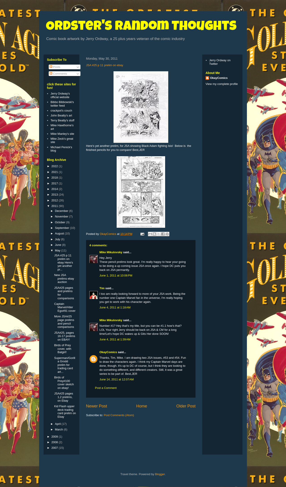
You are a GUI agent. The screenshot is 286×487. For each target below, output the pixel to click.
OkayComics (108, 352)
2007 (55, 447)
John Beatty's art (61, 115)
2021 (55, 172)
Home (141, 406)
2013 (55, 194)
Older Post (186, 406)
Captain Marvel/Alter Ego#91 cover (64, 307)
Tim (102, 288)
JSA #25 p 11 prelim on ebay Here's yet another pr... (63, 262)
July (58, 239)
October (60, 222)
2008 (55, 442)
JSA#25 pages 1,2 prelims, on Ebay (63, 397)
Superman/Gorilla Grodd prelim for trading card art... (64, 364)
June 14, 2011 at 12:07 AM (116, 379)
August (60, 233)
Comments (58, 73)
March (59, 429)
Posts (55, 67)
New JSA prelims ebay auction (64, 278)
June (58, 245)
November (62, 216)
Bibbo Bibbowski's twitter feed (62, 103)
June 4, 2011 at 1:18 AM (114, 307)
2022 (55, 166)
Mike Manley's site (62, 133)
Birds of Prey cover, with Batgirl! (62, 349)
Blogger (160, 474)
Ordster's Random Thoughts (141, 27)
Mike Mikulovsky (110, 252)
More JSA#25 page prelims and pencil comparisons (64, 322)
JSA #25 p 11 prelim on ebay (104, 65)
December (62, 211)
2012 (55, 200)
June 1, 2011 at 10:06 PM (115, 275)
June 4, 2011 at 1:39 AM (114, 339)
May (58, 250)
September (62, 228)
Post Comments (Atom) (119, 415)
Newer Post (96, 406)
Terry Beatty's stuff (62, 120)
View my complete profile (222, 84)
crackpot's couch (61, 110)
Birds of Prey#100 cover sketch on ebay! (64, 383)
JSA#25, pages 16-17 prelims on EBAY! (64, 336)
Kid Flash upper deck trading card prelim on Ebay (65, 411)
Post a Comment (106, 388)
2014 (55, 189)
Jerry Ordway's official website (60, 95)
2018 (55, 177)
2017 (55, 183)
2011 (55, 206)
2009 (55, 436)
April (58, 424)
